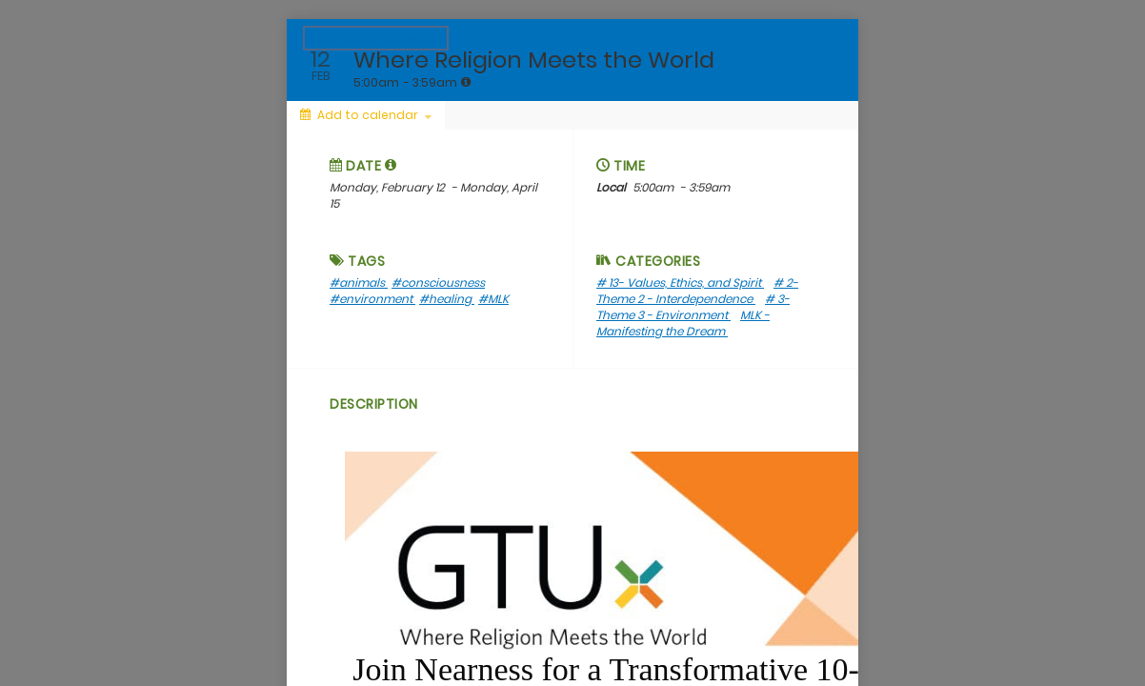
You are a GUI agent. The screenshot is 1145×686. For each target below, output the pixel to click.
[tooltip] (466, 82)
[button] (391, 165)
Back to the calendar (376, 38)
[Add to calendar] (366, 115)
